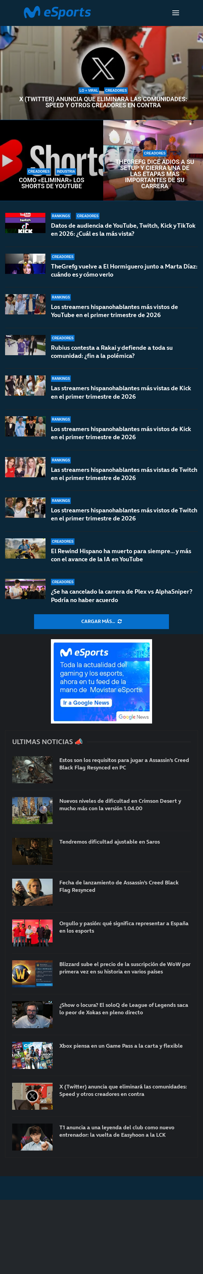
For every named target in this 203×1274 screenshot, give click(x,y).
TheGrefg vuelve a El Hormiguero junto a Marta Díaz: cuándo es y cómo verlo (124, 270)
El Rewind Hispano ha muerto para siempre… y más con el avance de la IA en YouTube (121, 555)
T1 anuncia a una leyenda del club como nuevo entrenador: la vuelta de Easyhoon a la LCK (116, 1131)
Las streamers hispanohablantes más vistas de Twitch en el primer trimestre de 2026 (124, 473)
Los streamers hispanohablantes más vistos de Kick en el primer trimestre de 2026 (121, 433)
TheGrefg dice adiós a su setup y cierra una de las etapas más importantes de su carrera (154, 174)
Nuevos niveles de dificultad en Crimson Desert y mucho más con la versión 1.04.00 (120, 804)
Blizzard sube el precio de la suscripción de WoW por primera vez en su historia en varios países (125, 967)
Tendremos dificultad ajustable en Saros (109, 841)
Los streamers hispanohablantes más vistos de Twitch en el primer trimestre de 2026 (124, 514)
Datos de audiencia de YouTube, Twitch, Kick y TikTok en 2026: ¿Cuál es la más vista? (123, 229)
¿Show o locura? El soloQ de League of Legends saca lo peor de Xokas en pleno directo (123, 1008)
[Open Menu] (175, 12)
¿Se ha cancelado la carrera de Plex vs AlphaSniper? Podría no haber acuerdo (121, 595)
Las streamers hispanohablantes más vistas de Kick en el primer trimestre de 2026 (121, 392)
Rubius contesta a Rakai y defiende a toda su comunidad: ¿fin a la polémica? (112, 351)
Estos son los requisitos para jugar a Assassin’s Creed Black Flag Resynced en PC (124, 763)
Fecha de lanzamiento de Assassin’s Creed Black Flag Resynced (119, 886)
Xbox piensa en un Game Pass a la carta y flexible (121, 1045)
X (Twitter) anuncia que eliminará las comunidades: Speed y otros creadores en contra (103, 102)
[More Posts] (101, 621)
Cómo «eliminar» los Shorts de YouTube (51, 183)
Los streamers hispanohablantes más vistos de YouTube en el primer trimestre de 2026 (114, 311)
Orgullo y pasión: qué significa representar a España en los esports (123, 926)
